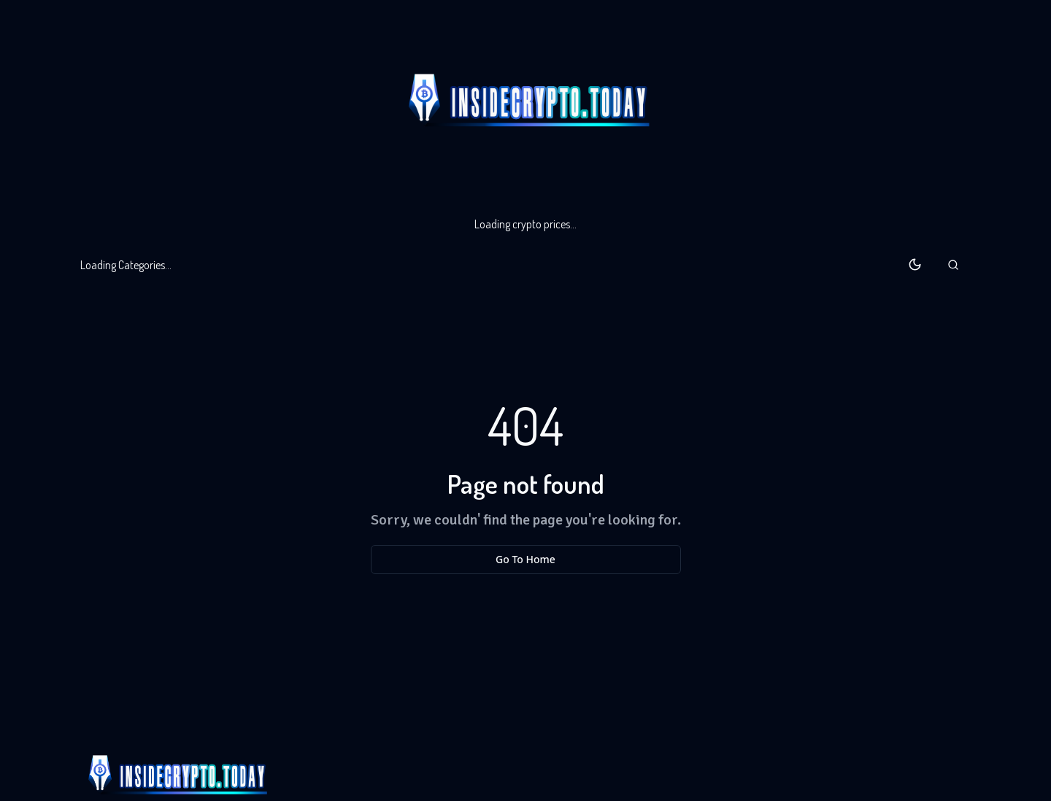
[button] (953, 264)
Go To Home (525, 559)
